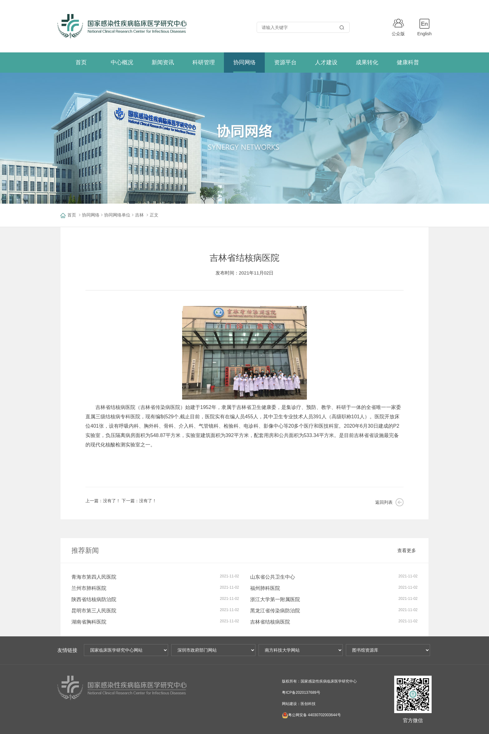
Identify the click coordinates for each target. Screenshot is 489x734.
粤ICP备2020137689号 (301, 692)
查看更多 (406, 550)
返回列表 (384, 502)
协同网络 (90, 214)
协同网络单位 (117, 214)
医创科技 (308, 704)
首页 (71, 214)
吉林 (139, 214)
